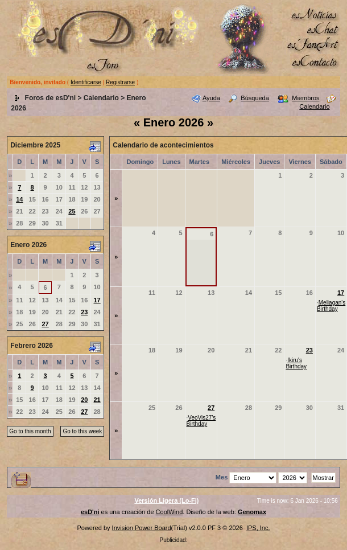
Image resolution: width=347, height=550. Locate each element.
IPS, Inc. (258, 527)
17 (97, 300)
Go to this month (30, 431)
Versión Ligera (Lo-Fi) (166, 500)
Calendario (101, 98)
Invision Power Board (141, 527)
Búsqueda (255, 98)
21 (97, 399)
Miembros (305, 98)
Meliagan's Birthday (331, 305)
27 (45, 324)
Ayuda (211, 98)
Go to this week (82, 431)
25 (71, 211)
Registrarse (120, 82)
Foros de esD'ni (50, 98)
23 (84, 312)
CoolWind (169, 511)
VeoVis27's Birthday (201, 420)
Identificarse (86, 82)
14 (19, 199)
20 (84, 399)
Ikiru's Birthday (296, 363)
